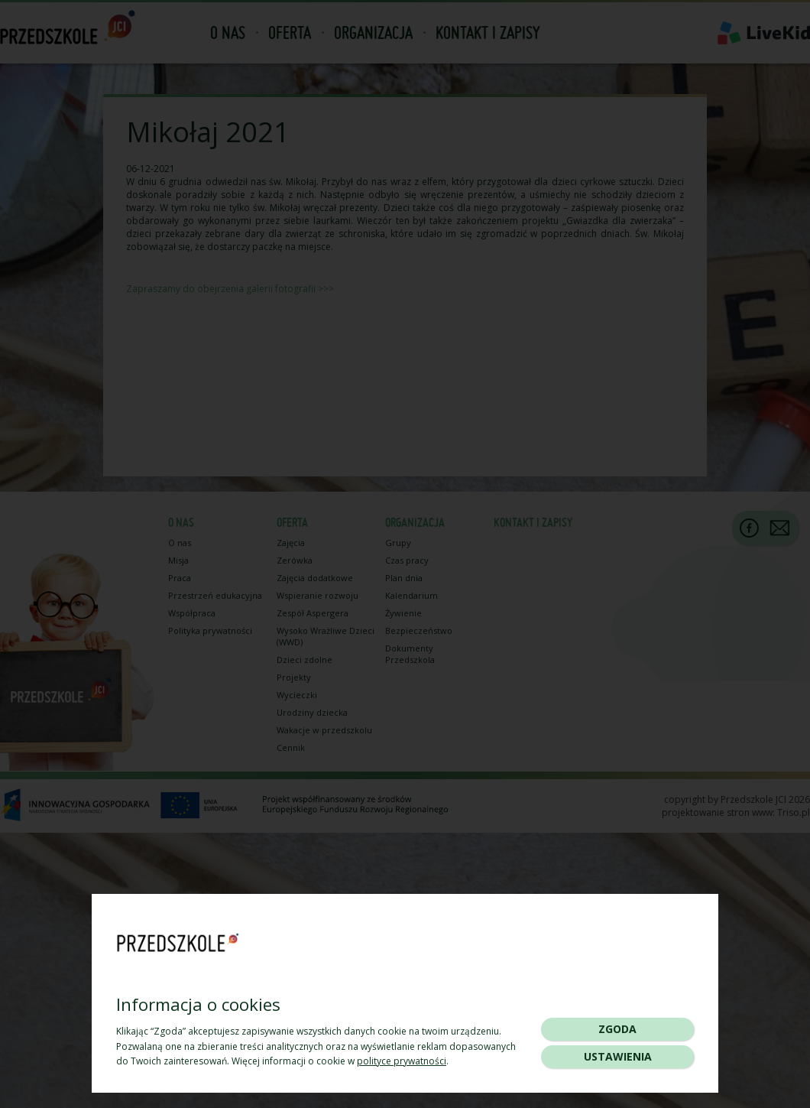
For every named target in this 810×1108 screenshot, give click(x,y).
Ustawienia (618, 1056)
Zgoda (617, 1029)
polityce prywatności (401, 1060)
